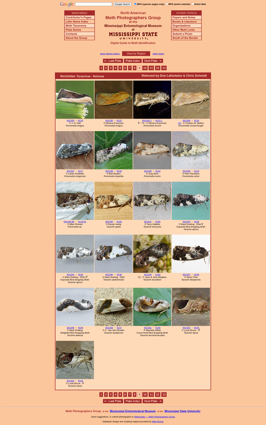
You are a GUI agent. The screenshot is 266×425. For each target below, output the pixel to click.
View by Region (136, 53)
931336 (186, 120)
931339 (147, 171)
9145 (157, 327)
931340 (109, 221)
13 (164, 68)
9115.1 (158, 120)
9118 (119, 171)
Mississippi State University (183, 411)
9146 (80, 327)
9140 (196, 274)
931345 (109, 274)
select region (158, 54)
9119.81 (82, 221)
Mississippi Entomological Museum (133, 411)
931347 (186, 274)
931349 (70, 327)
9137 (119, 327)
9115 (80, 120)
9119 (157, 171)
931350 (109, 327)
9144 (196, 327)
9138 (119, 274)
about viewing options (110, 54)
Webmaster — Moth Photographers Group (154, 416)
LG (179, 123)
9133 (119, 221)
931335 (70, 120)
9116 (196, 120)
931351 (147, 327)
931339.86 (69, 221)
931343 (186, 221)
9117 (80, 171)
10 (145, 68)
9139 (157, 274)
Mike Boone (158, 421)
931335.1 (147, 120)
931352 (186, 327)
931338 (109, 171)
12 (157, 68)
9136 (196, 221)
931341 (147, 221)
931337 (70, 171)
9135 (157, 221)
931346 (147, 274)
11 (151, 68)
